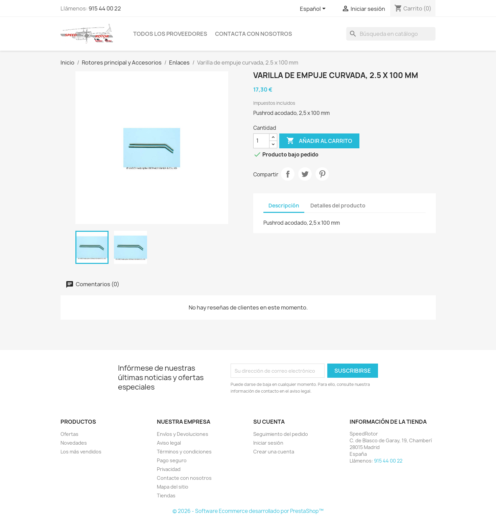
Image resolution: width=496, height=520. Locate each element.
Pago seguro (172, 460)
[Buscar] (390, 34)
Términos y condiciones (184, 451)
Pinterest (322, 174)
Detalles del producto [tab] (337, 205)
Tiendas (166, 495)
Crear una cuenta (273, 451)
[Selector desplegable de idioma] (314, 9)
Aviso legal (169, 443)
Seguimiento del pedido (280, 434)
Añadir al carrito (319, 141)
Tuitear (305, 174)
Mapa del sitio (172, 487)
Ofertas (69, 434)
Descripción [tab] (283, 205)
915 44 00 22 (105, 8)
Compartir (287, 174)
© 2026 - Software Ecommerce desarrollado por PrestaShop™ (248, 511)
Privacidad (169, 469)
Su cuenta (269, 421)
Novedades (74, 443)
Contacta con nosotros (253, 34)
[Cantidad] (261, 140)
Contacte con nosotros (184, 478)
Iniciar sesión (268, 443)
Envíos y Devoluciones (182, 434)
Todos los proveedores (170, 34)
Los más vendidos (81, 451)
